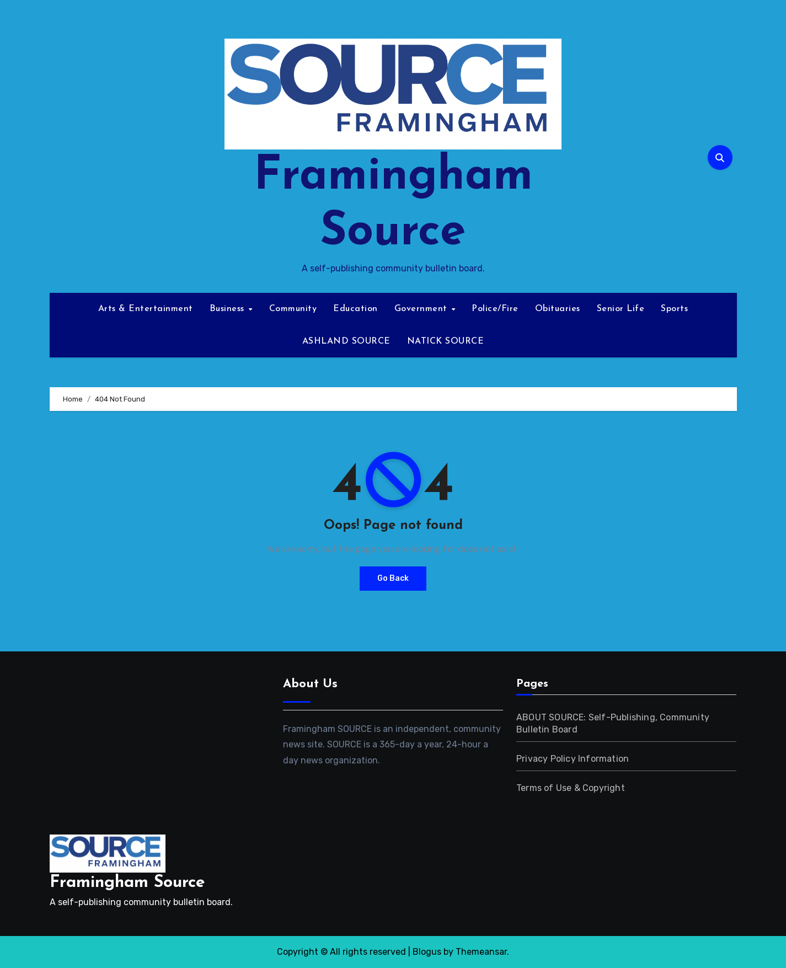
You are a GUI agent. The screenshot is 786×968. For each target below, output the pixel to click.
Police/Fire (495, 308)
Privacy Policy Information (572, 758)
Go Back (393, 578)
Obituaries (557, 308)
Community (293, 308)
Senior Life (621, 308)
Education (355, 308)
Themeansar (481, 951)
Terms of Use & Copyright (570, 788)
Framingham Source (127, 882)
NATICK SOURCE (445, 341)
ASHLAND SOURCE (346, 341)
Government (422, 308)
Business (229, 308)
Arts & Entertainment (145, 308)
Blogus (427, 951)
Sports (674, 308)
